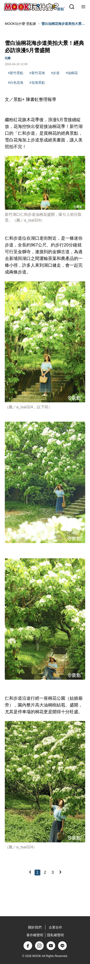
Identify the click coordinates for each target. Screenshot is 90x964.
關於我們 (35, 927)
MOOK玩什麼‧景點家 (20, 24)
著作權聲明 (34, 935)
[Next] (60, 872)
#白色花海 (15, 82)
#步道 (55, 73)
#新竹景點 (15, 73)
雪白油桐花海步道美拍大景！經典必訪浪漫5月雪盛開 (63, 24)
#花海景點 (37, 82)
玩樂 (8, 58)
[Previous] (30, 872)
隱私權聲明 (55, 935)
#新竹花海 (37, 73)
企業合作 (55, 927)
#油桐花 (72, 73)
